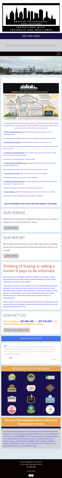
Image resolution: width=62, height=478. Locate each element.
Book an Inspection (31, 338)
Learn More (11, 228)
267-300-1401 (31, 36)
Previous (2, 65)
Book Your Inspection (16, 330)
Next (59, 65)
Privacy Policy (31, 471)
